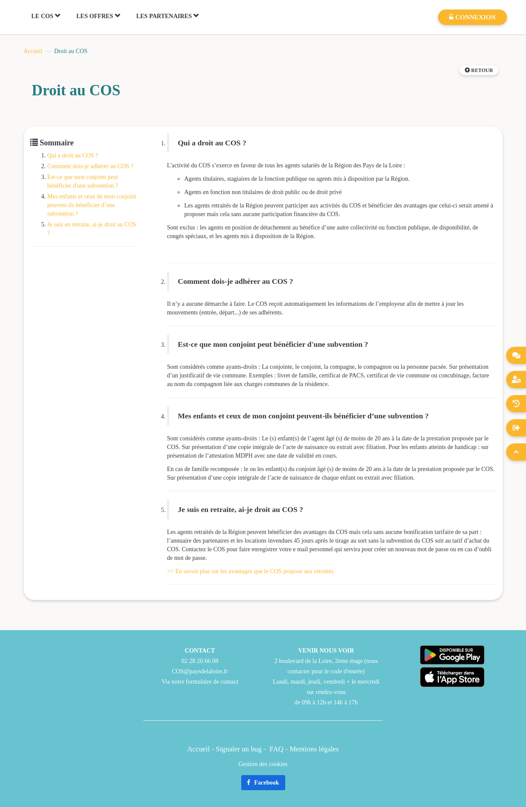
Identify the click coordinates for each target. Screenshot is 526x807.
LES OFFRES (98, 16)
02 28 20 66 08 (199, 660)
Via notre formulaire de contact (199, 681)
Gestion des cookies (262, 763)
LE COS (46, 16)
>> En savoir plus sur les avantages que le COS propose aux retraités (250, 571)
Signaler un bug (239, 749)
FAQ (276, 749)
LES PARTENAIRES (167, 16)
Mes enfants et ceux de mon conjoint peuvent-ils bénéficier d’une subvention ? (91, 205)
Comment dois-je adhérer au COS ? (90, 166)
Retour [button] (479, 70)
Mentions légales (314, 749)
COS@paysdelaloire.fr (200, 671)
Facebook (263, 782)
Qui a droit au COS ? (72, 155)
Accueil (33, 51)
